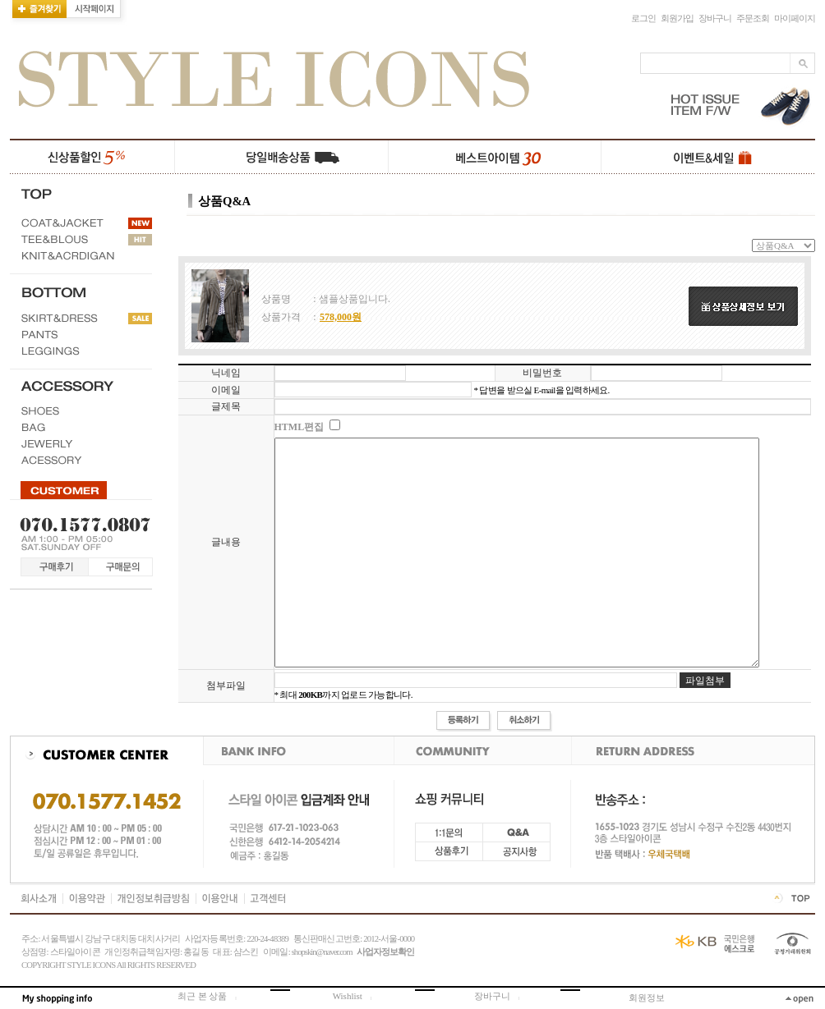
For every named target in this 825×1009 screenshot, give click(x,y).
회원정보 (647, 997)
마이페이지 (794, 18)
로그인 (643, 18)
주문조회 (752, 18)
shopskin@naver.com (322, 951)
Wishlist (356, 996)
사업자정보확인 (385, 951)
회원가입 (677, 18)
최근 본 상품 (211, 996)
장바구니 (714, 18)
